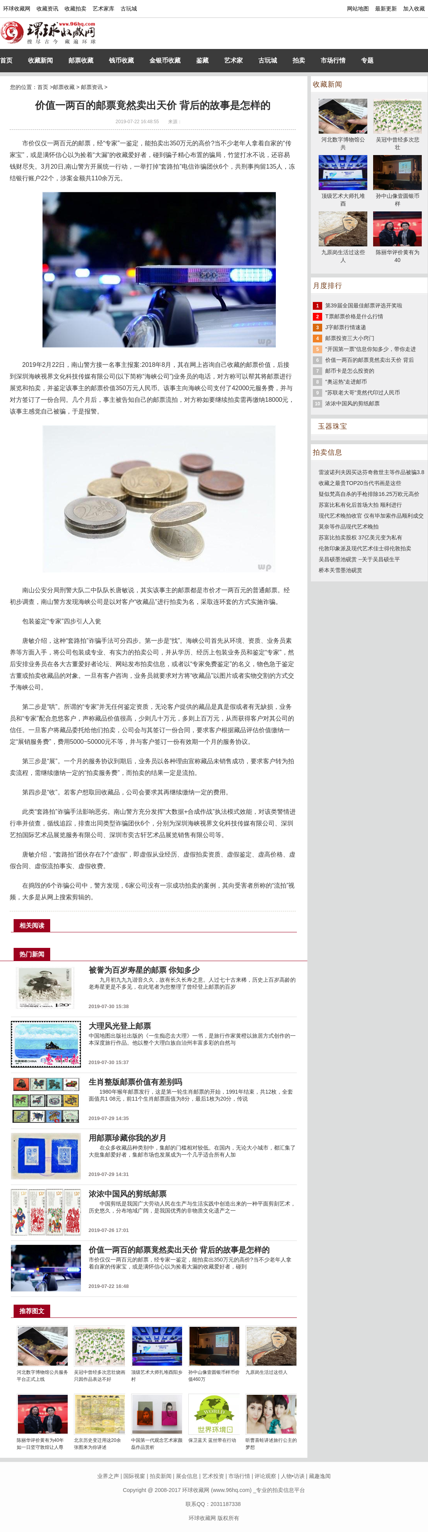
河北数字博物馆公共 (343, 139)
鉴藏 (202, 60)
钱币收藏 (121, 60)
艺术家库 (103, 8)
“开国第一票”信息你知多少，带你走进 (370, 349)
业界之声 (108, 1476)
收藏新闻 (40, 60)
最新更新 (386, 8)
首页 (6, 60)
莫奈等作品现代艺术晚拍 (349, 526)
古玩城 (129, 8)
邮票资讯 (92, 87)
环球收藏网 (16, 8)
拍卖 (299, 60)
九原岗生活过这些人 (267, 1372)
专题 (367, 60)
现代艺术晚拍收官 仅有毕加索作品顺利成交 (371, 516)
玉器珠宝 (332, 426)
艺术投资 (213, 1476)
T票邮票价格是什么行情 (354, 316)
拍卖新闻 (161, 1476)
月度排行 (327, 286)
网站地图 (358, 8)
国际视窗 (134, 1476)
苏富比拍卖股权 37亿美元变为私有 (360, 537)
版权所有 (228, 1518)
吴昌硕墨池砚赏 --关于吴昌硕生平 (359, 559)
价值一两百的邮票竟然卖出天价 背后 (369, 360)
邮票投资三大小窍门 (349, 338)
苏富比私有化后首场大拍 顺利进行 (360, 505)
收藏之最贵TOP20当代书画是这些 (360, 483)
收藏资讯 (47, 8)
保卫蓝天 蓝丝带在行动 (212, 1440)
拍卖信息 (327, 452)
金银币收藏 (165, 60)
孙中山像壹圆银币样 (397, 196)
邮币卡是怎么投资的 (349, 371)
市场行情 (333, 60)
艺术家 (233, 60)
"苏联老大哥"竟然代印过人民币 (362, 392)
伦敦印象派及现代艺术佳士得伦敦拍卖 (365, 548)
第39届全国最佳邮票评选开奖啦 (363, 305)
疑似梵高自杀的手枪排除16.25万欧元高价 (369, 494)
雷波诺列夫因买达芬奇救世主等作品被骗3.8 (371, 472)
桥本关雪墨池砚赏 (340, 570)
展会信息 (187, 1476)
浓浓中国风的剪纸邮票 (352, 403)
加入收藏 (414, 8)
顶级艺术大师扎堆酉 (343, 196)
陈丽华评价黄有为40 (397, 252)
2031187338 (225, 1504)
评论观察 (265, 1476)
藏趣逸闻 (320, 1476)
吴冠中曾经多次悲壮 (397, 139)
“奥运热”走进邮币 (346, 382)
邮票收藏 (80, 60)
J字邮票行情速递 (345, 327)
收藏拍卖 (75, 8)
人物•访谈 (293, 1476)
